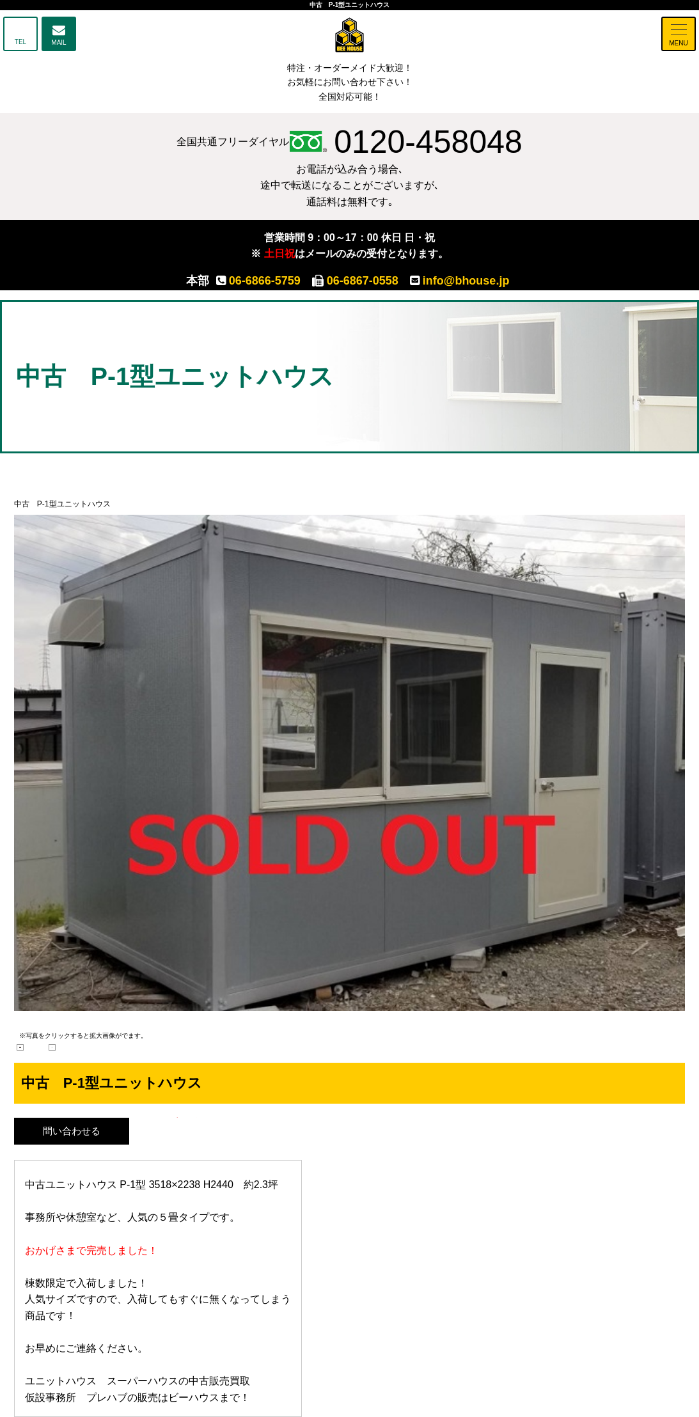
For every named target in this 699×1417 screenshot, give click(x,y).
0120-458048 (405, 142)
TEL (20, 41)
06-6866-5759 (258, 280)
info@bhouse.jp (460, 280)
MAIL (58, 42)
